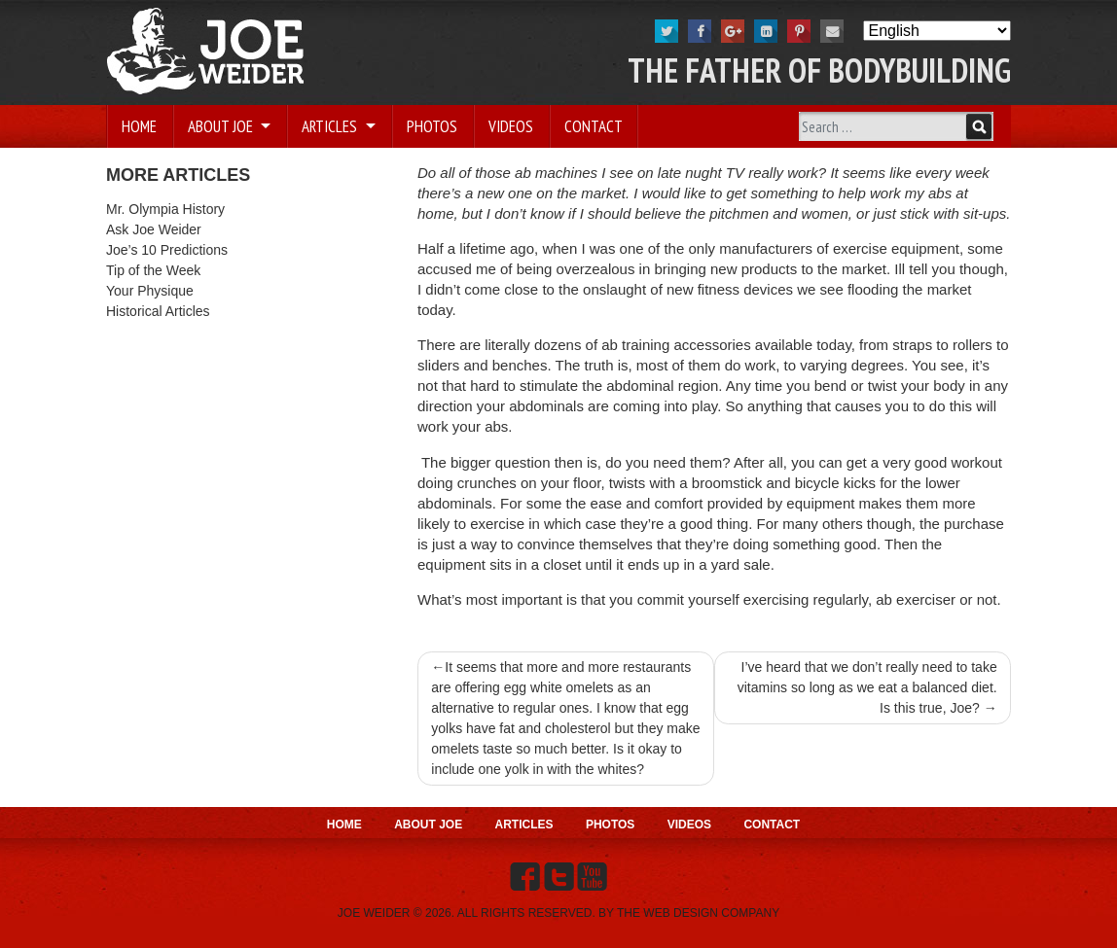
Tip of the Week (153, 270)
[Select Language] (937, 30)
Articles (331, 126)
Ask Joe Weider (153, 229)
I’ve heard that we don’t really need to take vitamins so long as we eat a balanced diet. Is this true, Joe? (867, 687)
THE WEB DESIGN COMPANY (698, 913)
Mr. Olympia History (165, 209)
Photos (432, 126)
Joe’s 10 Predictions (167, 250)
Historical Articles (158, 311)
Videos (510, 126)
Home (139, 126)
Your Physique (150, 290)
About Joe (222, 126)
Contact (593, 126)
